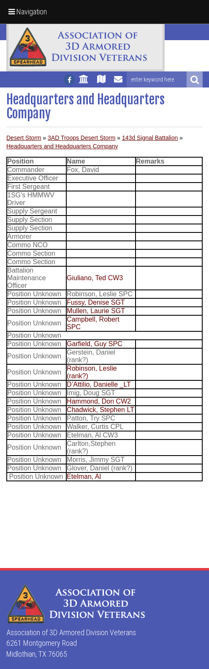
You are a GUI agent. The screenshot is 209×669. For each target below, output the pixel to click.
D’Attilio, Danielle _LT (99, 384)
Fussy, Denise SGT (96, 302)
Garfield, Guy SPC (94, 343)
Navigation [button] (27, 11)
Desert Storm (23, 137)
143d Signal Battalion (150, 137)
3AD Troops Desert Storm (81, 137)
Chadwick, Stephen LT (100, 409)
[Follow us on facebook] (69, 79)
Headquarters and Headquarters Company (62, 146)
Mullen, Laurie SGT (96, 310)
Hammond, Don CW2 (99, 401)
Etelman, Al (84, 476)
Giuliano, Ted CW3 (95, 277)
